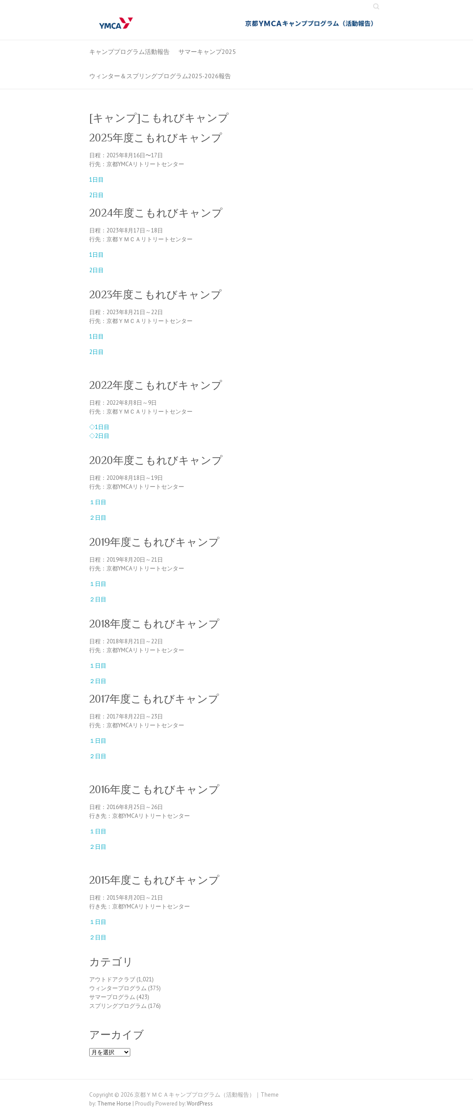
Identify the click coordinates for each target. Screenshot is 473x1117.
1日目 (96, 179)
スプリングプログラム (118, 1006)
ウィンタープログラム (118, 988)
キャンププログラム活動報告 (129, 52)
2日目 (96, 195)
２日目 (97, 517)
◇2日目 (99, 436)
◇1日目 (99, 427)
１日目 (97, 502)
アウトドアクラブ (112, 979)
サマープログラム (112, 997)
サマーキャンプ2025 (207, 52)
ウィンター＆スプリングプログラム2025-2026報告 (160, 76)
